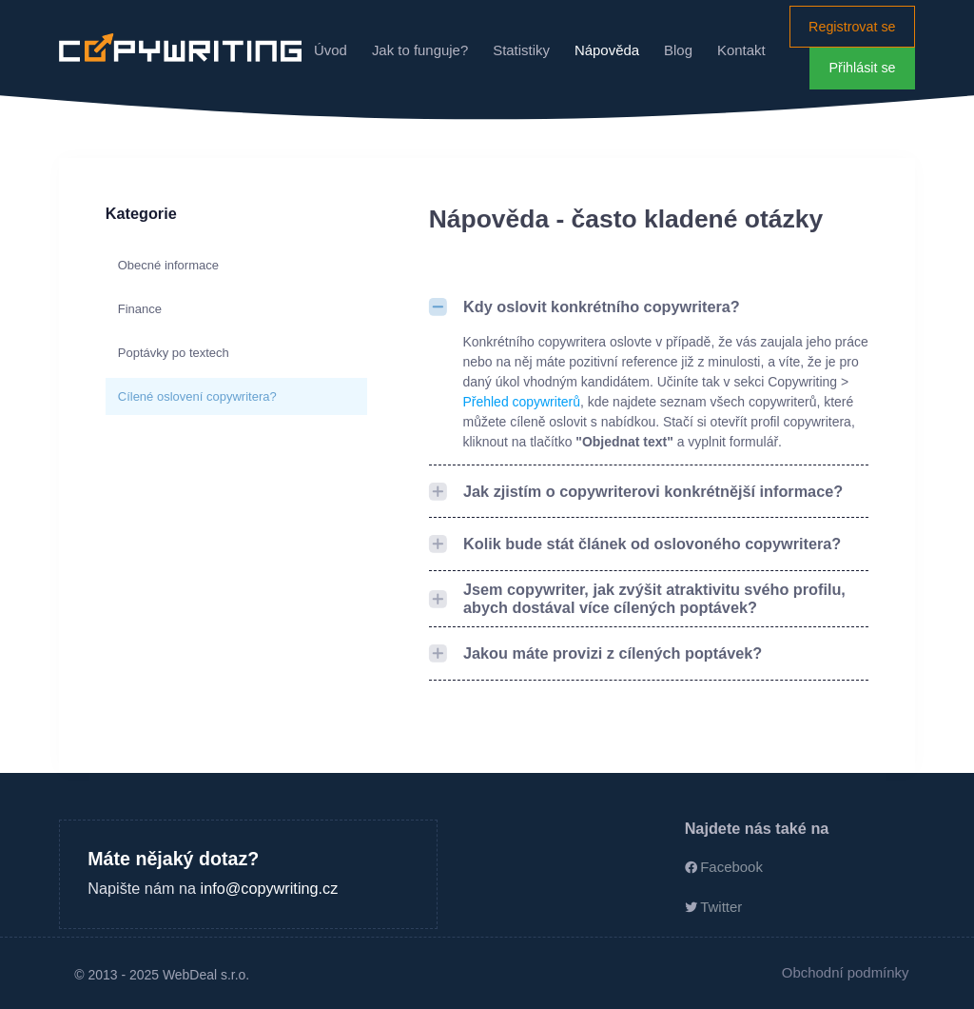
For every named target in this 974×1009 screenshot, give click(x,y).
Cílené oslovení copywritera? (197, 396)
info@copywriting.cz (270, 888)
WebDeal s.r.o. (206, 974)
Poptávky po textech (173, 353)
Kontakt (741, 50)
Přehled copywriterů (521, 401)
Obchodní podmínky (845, 972)
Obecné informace (168, 265)
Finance (140, 309)
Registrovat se (851, 26)
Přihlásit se (862, 67)
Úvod (330, 50)
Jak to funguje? (420, 50)
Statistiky (521, 50)
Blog (678, 50)
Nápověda (607, 50)
